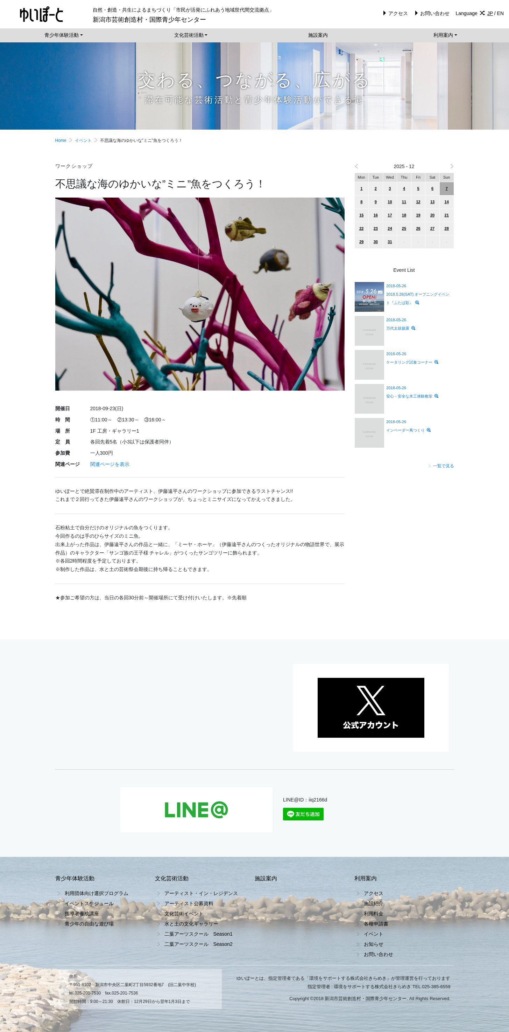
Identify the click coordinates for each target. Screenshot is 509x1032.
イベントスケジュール (89, 903)
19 (418, 215)
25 (404, 228)
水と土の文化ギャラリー (191, 924)
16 (376, 215)
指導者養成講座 (82, 913)
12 (418, 202)
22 (361, 228)
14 (447, 202)
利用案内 (443, 35)
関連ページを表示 (109, 464)
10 (390, 202)
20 (432, 215)
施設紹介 (373, 903)
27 (432, 228)
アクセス (394, 13)
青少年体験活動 (61, 35)
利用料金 (373, 913)
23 (376, 228)
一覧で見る (441, 465)
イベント (83, 140)
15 (361, 215)
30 (376, 242)
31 (390, 242)
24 (390, 228)
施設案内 (318, 35)
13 (432, 202)
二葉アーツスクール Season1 (198, 934)
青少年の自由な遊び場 (89, 924)
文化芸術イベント (184, 913)
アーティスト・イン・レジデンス (201, 893)
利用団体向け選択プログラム (96, 893)
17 (390, 215)
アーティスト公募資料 (188, 903)
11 (404, 202)
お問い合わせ (431, 13)
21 (447, 215)
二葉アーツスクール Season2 (198, 944)
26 (418, 228)
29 (361, 242)
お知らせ (373, 944)
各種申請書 (376, 924)
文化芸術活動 (189, 35)
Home (60, 140)
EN (500, 13)
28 (447, 228)
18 (404, 215)
